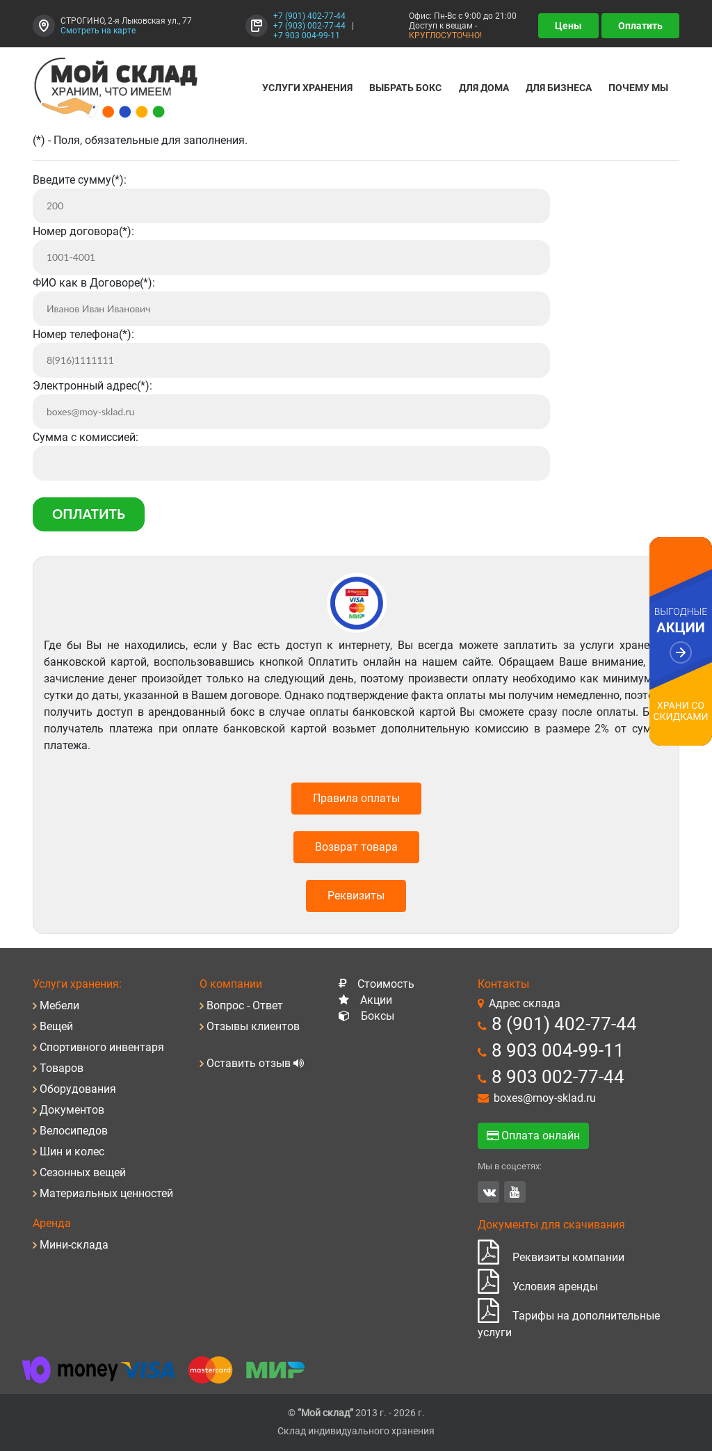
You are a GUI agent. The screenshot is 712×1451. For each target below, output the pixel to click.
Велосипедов (74, 1130)
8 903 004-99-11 (558, 1050)
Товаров (61, 1068)
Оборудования (78, 1089)
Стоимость (385, 984)
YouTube (515, 1192)
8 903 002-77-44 (558, 1076)
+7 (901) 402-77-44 (309, 16)
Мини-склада (74, 1244)
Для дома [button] (484, 87)
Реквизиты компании (551, 1257)
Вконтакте (489, 1192)
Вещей (56, 1026)
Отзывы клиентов (253, 1026)
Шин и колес (72, 1151)
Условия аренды (538, 1286)
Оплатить (640, 25)
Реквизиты (356, 895)
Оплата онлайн (533, 1135)
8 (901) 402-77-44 (564, 1023)
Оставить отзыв (250, 1063)
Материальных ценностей (106, 1193)
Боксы (377, 1016)
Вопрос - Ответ (245, 1005)
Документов (72, 1109)
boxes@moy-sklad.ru (545, 1098)
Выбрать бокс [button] (405, 87)
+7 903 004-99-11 (306, 35)
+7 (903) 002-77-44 (309, 26)
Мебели (59, 1005)
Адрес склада (524, 1003)
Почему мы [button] (638, 87)
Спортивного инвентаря (102, 1047)
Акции (376, 1000)
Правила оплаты (356, 798)
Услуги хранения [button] (307, 87)
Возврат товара (356, 846)
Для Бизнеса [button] (559, 87)
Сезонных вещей (83, 1172)
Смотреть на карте (98, 30)
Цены (568, 25)
